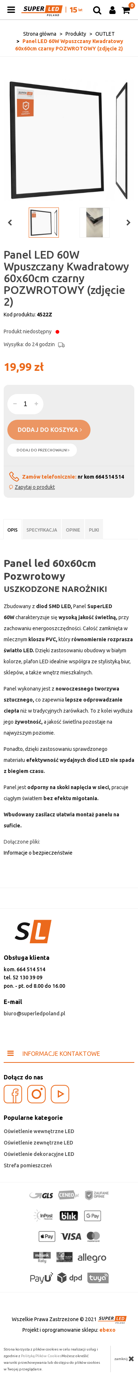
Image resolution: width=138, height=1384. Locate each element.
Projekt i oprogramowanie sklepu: (69, 1330)
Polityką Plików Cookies (41, 1356)
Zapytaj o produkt (35, 487)
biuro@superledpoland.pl (34, 1013)
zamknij (124, 1358)
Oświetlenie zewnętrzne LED (38, 1143)
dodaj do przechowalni (43, 450)
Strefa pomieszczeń (28, 1165)
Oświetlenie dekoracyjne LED (39, 1154)
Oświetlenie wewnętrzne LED (39, 1131)
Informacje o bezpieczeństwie (38, 853)
